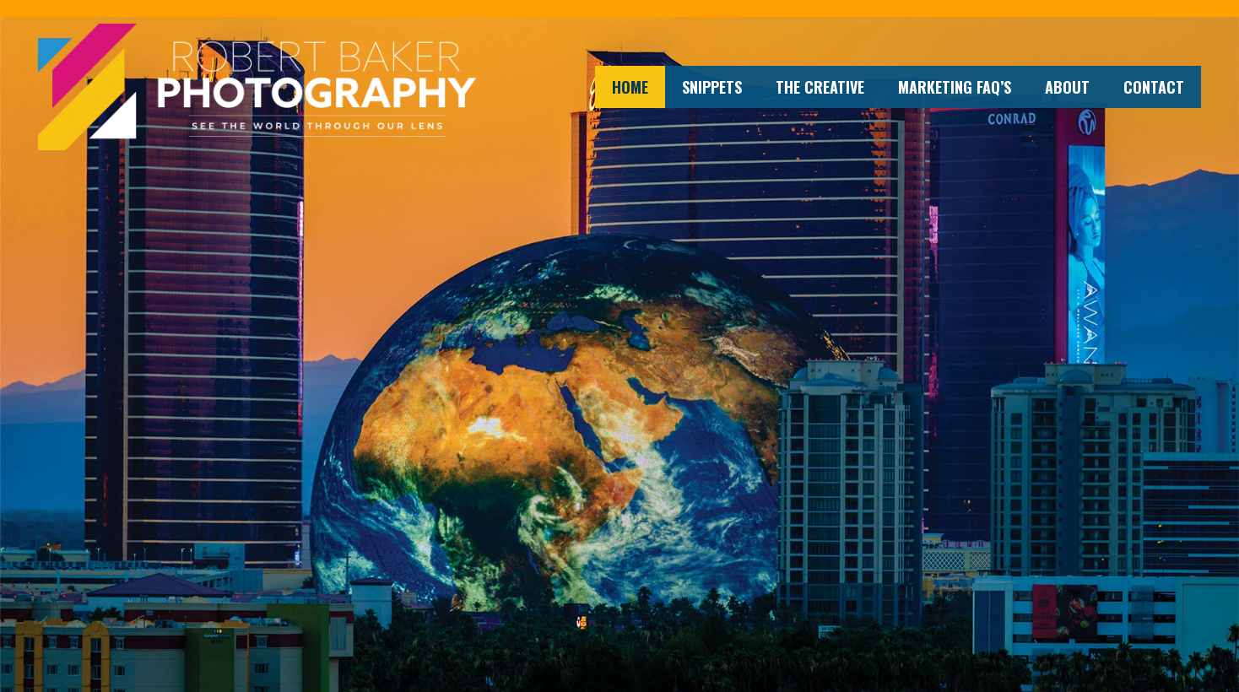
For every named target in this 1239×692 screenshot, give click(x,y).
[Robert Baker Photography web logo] (257, 87)
